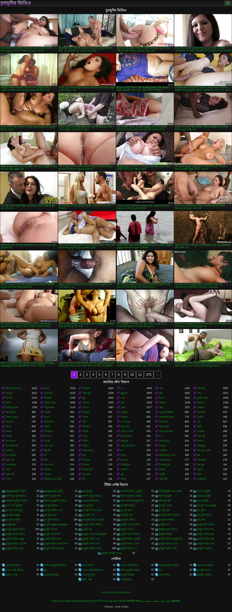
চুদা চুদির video (13, 515)
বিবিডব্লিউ (125, 464)
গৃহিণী (85, 441)
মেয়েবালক (11, 464)
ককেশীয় (201, 431)
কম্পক (200, 441)
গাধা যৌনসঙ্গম (166, 431)
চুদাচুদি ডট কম (51, 529)
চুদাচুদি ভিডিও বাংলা (92, 548)
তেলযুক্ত (163, 450)
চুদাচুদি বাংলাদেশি (52, 534)
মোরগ (85, 436)
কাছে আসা (164, 426)
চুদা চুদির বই (126, 515)
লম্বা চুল (200, 464)
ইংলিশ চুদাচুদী (165, 496)
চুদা (45, 570)
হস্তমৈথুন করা (12, 407)
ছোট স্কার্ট (163, 479)
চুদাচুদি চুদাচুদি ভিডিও (16, 529)
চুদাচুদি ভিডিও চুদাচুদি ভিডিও (172, 538)
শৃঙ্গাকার (162, 402)
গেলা (8, 479)
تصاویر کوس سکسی (161, 601)
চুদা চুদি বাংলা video (206, 505)
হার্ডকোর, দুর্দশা (204, 450)
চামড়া (8, 426)
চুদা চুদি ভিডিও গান (53, 510)
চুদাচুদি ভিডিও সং (129, 548)
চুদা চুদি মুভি (164, 510)
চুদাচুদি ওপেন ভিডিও (130, 524)
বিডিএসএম (87, 450)
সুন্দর (8, 402)
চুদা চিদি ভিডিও (128, 505)
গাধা (161, 388)
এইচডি (47, 412)
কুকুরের (124, 393)
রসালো (47, 474)
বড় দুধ (9, 393)
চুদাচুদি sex (11, 524)
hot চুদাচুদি (87, 491)
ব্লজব (46, 388)
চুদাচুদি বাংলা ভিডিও (15, 534)
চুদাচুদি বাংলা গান (205, 529)
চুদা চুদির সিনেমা (166, 519)
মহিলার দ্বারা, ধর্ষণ (167, 455)
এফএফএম (164, 441)
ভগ (122, 388)
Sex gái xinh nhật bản (115, 601)
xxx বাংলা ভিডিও (205, 565)
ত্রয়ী (122, 402)
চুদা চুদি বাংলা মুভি (14, 510)
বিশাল (123, 479)
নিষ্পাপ (9, 398)
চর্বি (83, 479)
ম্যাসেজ (86, 460)
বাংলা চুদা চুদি (88, 574)
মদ (45, 455)
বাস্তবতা (162, 445)
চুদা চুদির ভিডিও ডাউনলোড (95, 519)
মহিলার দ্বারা (50, 402)
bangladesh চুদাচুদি (53, 491)
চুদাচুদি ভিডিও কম (52, 538)
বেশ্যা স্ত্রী (201, 436)
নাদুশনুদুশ (201, 445)
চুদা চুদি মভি (126, 510)
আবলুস (124, 441)
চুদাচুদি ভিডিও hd (205, 534)
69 (198, 455)
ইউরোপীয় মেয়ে (13, 388)
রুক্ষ (46, 460)
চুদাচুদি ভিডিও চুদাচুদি (130, 538)
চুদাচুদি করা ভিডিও (206, 524)
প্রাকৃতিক (125, 412)
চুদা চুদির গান (88, 515)
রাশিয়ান (9, 450)
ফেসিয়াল (48, 431)
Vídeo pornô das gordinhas (78, 601)
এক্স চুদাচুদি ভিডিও (91, 500)
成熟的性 (176, 601)
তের (123, 398)
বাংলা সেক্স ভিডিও (129, 565)
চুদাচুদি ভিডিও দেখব (130, 543)
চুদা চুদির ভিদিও (128, 519)
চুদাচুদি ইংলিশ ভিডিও (92, 524)
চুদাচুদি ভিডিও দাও (91, 543)
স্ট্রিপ (84, 421)
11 (140, 374)
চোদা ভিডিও (88, 565)
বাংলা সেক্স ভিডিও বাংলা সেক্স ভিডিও (95, 570)
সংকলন (124, 417)
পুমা (122, 474)
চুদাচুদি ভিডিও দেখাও (169, 543)
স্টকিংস (200, 402)
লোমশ (85, 417)
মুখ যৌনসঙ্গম (12, 445)
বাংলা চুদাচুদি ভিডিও (130, 570)
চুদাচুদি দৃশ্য (87, 529)
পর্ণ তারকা (125, 421)
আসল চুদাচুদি (203, 491)
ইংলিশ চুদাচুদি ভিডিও (92, 496)
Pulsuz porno (58, 601)
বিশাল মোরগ (12, 417)
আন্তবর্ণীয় (48, 421)
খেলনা (85, 407)
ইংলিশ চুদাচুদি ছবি (52, 496)
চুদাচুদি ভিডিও (165, 534)
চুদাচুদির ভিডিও (15, 3)
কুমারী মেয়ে (202, 398)
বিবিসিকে (163, 421)
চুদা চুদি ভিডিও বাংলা (92, 510)
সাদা (199, 393)
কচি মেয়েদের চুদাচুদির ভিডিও (134, 500)
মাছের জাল (87, 469)
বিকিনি (162, 469)
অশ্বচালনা (48, 393)
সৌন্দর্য (85, 402)
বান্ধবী (47, 426)
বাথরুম (47, 469)
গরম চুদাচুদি (202, 500)
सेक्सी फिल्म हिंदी (133, 601)
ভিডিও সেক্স (11, 574)
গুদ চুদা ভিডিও (51, 505)
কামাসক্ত (201, 412)
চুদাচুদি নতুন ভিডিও (168, 529)
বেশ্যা (123, 407)
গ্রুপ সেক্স (48, 445)
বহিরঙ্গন (86, 426)
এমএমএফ (11, 441)
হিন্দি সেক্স (87, 579)
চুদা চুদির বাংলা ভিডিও (169, 515)
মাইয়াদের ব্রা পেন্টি (53, 479)
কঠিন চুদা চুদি (165, 500)
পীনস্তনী (86, 388)
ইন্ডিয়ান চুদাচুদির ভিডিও (55, 500)
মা (160, 436)
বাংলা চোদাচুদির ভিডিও (55, 565)
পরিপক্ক (85, 464)
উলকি (85, 431)
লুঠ (83, 398)
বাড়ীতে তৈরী (127, 431)
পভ (198, 421)
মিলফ (161, 398)
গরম (161, 407)
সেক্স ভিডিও (126, 579)
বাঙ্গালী (124, 469)
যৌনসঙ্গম (201, 460)
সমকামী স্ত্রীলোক (166, 417)
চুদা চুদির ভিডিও (51, 519)
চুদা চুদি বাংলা (203, 570)
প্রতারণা (124, 460)
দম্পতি (9, 436)
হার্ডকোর (201, 388)
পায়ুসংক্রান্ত (49, 407)
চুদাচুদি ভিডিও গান (91, 538)
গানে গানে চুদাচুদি (14, 505)
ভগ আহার (11, 455)
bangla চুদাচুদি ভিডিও (16, 491)
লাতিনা (85, 445)
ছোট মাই (86, 393)
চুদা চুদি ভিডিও (127, 574)
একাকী (200, 417)
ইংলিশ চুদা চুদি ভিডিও (16, 496)
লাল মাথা (125, 426)
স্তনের (200, 469)
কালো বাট (49, 464)
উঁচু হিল (47, 450)
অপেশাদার (10, 412)
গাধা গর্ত (10, 460)
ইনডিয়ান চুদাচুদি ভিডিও (17, 500)
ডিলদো (47, 436)
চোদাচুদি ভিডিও (13, 565)
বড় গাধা (86, 474)
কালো (47, 417)
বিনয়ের (85, 412)
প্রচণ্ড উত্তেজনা (128, 445)
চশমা (8, 469)
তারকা (47, 441)
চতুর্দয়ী (162, 474)
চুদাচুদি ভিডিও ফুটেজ (54, 548)
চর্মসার (9, 431)
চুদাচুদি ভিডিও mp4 (15, 538)
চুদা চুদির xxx (50, 515)
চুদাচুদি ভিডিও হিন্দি (168, 548)
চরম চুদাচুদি (87, 505)
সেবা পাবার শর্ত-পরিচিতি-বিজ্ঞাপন (116, 592)
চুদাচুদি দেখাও (127, 529)
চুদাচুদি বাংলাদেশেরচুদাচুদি (94, 534)
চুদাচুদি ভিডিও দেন (206, 543)
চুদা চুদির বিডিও (204, 515)
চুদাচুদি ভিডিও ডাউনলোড (56, 543)
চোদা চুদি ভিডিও (52, 574)
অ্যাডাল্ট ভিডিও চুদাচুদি (131, 491)
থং (122, 450)
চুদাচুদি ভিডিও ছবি (205, 538)
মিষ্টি (199, 426)
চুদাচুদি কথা (164, 524)
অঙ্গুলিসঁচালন (166, 412)
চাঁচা (160, 393)
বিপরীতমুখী (164, 464)
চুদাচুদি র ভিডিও (204, 548)
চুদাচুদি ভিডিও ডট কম (16, 543)
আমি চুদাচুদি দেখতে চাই (170, 491)
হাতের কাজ (126, 436)
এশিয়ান (200, 407)
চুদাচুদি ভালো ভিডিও (130, 534)
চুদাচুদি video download (55, 524)
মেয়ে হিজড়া (165, 460)
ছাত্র (84, 455)
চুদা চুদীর (201, 519)
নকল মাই (10, 474)
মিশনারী (47, 398)
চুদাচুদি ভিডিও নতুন (15, 548)
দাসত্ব (123, 455)
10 (132, 374)
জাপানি (9, 421)
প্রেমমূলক (201, 479)
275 (148, 374)
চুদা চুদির (201, 510)
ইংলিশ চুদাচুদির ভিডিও (131, 496)
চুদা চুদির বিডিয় (13, 519)
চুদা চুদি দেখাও (165, 505)
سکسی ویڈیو (146, 601)
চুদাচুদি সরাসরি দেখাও (112, 553)
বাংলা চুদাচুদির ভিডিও (169, 565)
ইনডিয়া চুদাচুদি (204, 496)
